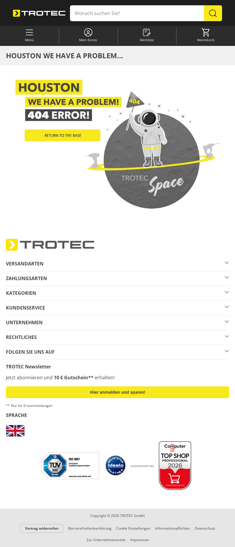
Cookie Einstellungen (133, 528)
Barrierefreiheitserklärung (89, 528)
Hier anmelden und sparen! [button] (117, 392)
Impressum (139, 539)
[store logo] (39, 13)
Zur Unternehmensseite (106, 539)
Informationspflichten (172, 528)
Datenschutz (205, 528)
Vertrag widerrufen (42, 528)
